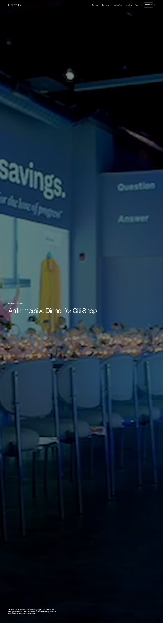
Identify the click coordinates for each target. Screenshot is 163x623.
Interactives (128, 5)
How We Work (117, 5)
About (137, 5)
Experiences (106, 5)
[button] (148, 4)
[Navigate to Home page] (14, 5)
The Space (95, 5)
